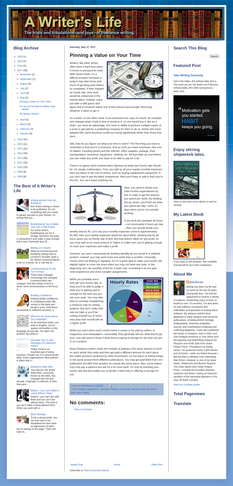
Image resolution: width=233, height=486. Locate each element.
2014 (20, 148)
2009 (20, 171)
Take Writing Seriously (188, 75)
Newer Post (77, 464)
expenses (104, 389)
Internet (135, 389)
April (23, 119)
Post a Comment (83, 409)
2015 (20, 144)
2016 (20, 139)
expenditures (92, 389)
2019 (20, 61)
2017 (20, 70)
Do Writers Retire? (29, 113)
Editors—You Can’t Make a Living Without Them (45, 392)
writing (86, 393)
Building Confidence (41, 295)
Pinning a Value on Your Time (35, 101)
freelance (114, 389)
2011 (20, 162)
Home (117, 464)
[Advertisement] (116, 437)
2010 (20, 167)
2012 (20, 158)
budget (82, 389)
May (22, 97)
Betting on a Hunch (41, 247)
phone (154, 389)
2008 (20, 176)
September (26, 79)
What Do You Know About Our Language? (44, 318)
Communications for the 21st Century (43, 270)
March (23, 124)
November (26, 74)
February (25, 129)
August (24, 83)
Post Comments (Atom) (96, 470)
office (142, 389)
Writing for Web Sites (42, 366)
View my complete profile (186, 384)
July (22, 88)
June (23, 93)
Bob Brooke (196, 282)
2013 (20, 153)
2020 (20, 56)
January (24, 133)
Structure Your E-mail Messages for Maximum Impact (43, 343)
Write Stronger (38, 414)
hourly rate (125, 389)
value (78, 393)
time (73, 393)
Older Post (156, 464)
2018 (20, 65)
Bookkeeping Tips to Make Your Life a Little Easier (45, 225)
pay (147, 389)
